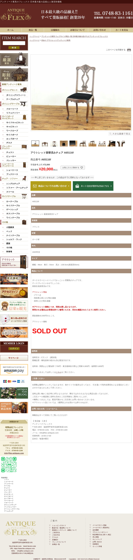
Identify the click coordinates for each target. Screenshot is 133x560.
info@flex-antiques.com (14, 453)
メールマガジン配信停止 (101, 527)
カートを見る (122, 30)
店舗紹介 (55, 539)
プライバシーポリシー (100, 532)
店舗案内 (55, 30)
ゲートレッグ (12, 209)
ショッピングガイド (59, 525)
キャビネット (12, 127)
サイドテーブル (9, 196)
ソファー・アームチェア (17, 188)
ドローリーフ (12, 109)
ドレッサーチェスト (7, 147)
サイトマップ (97, 539)
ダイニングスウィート (16, 95)
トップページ (34, 36)
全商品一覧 (56, 544)
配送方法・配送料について (61, 528)
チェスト (10, 152)
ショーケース (12, 170)
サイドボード (12, 135)
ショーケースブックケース (8, 165)
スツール (10, 192)
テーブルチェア (13, 99)
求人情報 (96, 537)
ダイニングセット (10, 90)
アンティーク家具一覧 (33, 30)
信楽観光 (96, 544)
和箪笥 (9, 252)
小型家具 (10, 227)
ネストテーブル (13, 213)
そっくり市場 (97, 546)
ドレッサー (11, 160)
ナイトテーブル (13, 235)
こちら (58, 372)
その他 (5, 222)
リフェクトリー (13, 113)
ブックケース (12, 174)
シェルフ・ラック (14, 239)
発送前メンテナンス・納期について (64, 530)
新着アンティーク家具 (12, 84)
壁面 (8, 243)
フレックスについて (59, 542)
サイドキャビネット (15, 122)
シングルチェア (13, 184)
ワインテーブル (13, 218)
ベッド (9, 231)
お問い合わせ (100, 30)
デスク (9, 143)
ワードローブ (12, 131)
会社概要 (96, 530)
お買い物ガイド (77, 30)
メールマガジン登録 (99, 525)
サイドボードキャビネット (8, 117)
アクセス (55, 537)
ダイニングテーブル (11, 104)
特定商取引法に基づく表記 (102, 534)
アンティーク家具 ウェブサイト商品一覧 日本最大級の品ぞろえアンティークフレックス (74, 36)
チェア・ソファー (10, 179)
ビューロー (11, 156)
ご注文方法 (56, 535)
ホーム (11, 30)
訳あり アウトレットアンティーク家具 (55, 40)
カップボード (12, 139)
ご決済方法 (56, 532)
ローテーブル (12, 201)
